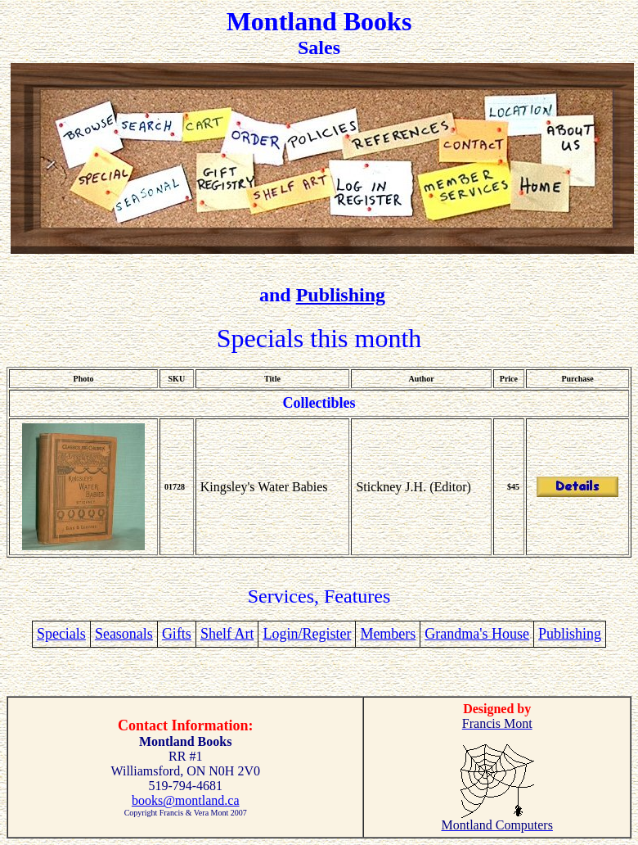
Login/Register (307, 634)
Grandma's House (477, 634)
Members (388, 634)
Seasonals (124, 634)
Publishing (340, 294)
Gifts (176, 634)
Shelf (217, 634)
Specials (61, 634)
